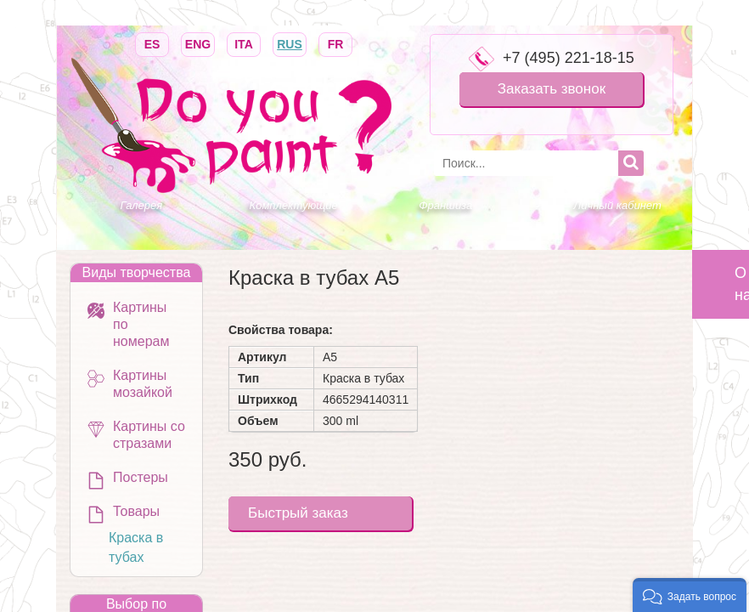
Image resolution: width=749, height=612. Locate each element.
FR (335, 43)
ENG (198, 43)
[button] (689, 595)
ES (152, 43)
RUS (289, 43)
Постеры (140, 477)
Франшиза (445, 205)
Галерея (142, 205)
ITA (244, 43)
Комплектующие (294, 205)
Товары (136, 511)
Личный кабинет (617, 205)
